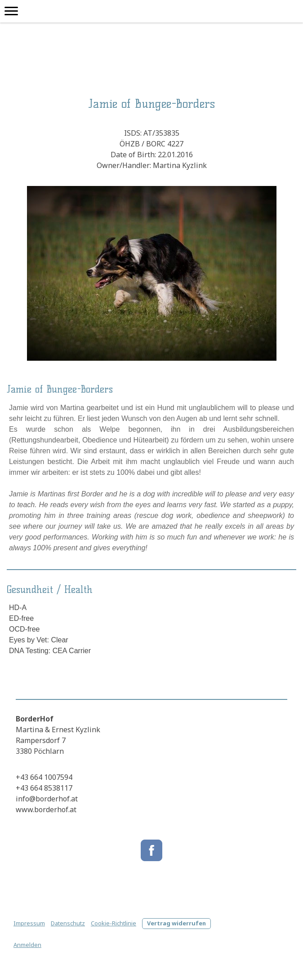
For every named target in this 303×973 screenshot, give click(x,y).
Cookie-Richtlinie (113, 923)
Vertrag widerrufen (176, 923)
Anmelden (27, 945)
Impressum (29, 923)
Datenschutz (68, 923)
